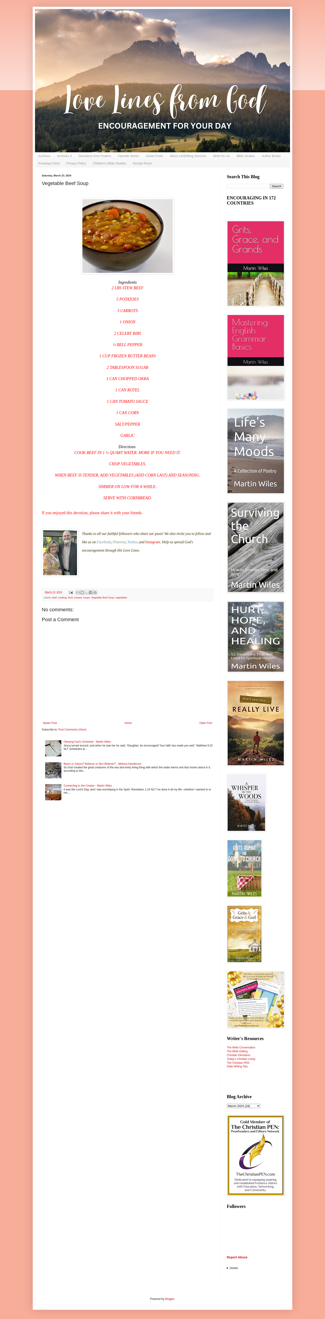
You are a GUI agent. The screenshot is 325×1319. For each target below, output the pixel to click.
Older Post (205, 723)
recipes (78, 597)
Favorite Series (128, 156)
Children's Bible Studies (109, 163)
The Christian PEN (238, 1062)
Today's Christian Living (241, 1059)
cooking (62, 597)
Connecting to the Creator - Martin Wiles (88, 785)
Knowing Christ (49, 163)
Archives (44, 156)
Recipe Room (142, 163)
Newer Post (50, 723)
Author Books (271, 156)
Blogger (169, 1299)
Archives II (64, 156)
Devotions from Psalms (95, 156)
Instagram (152, 542)
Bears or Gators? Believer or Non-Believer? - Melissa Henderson (103, 763)
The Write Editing (237, 1051)
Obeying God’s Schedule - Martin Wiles (87, 741)
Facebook (104, 542)
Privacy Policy (76, 163)
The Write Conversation (241, 1047)
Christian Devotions (238, 1055)
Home (128, 723)
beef (54, 597)
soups (86, 597)
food (70, 597)
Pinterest (119, 542)
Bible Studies (246, 156)
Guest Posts (154, 156)
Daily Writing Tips (237, 1066)
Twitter (132, 542)
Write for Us (221, 156)
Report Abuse (237, 1257)
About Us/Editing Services (188, 156)
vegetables (121, 597)
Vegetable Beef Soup (102, 597)
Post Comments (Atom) (72, 729)
